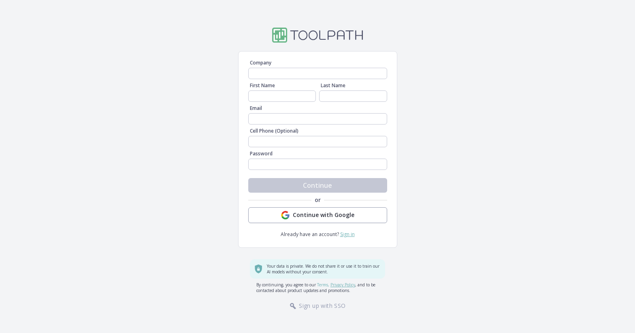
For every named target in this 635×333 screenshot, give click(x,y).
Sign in (347, 234)
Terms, (323, 285)
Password (261, 153)
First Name (262, 85)
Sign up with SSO (317, 305)
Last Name (333, 85)
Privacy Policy (342, 285)
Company (260, 63)
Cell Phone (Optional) (274, 131)
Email (256, 108)
